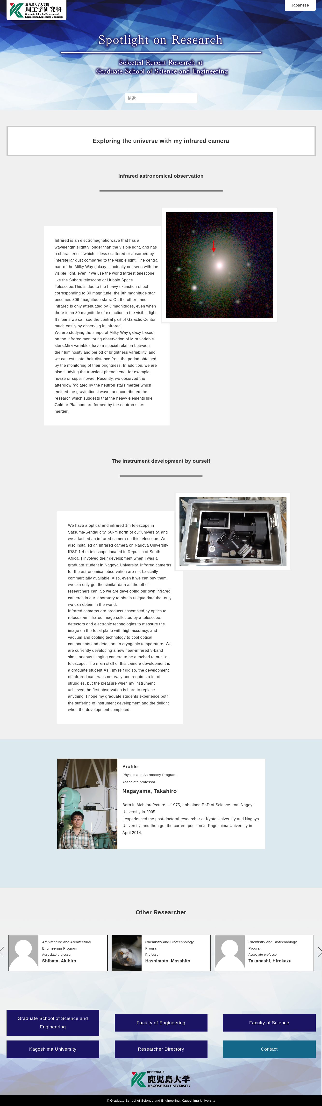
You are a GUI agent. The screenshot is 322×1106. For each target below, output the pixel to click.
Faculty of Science (269, 1022)
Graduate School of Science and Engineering (53, 1022)
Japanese (300, 5)
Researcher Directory (161, 1049)
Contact (269, 1049)
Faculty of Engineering (161, 1022)
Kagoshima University (53, 1049)
